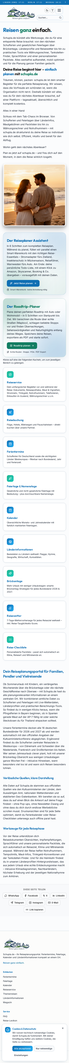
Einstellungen (21, 1055)
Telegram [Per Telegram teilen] (17, 902)
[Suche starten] (60, 17)
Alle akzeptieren (22, 1048)
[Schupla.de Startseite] (24, 13)
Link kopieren (34, 909)
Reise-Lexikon (10, 1020)
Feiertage (7, 981)
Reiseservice (9, 989)
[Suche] (48, 17)
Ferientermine (9, 976)
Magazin (7, 1002)
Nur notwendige (44, 1048)
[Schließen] (63, 1028)
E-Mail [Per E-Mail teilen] (53, 902)
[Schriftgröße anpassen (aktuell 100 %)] (52, 10)
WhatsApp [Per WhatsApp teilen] (12, 895)
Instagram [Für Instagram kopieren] (36, 902)
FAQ (5, 1016)
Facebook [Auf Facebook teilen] (31, 895)
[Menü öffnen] (59, 10)
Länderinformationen (13, 998)
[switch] (47, 10)
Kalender (7, 985)
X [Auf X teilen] (45, 895)
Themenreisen (10, 993)
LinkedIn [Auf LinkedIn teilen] (59, 895)
